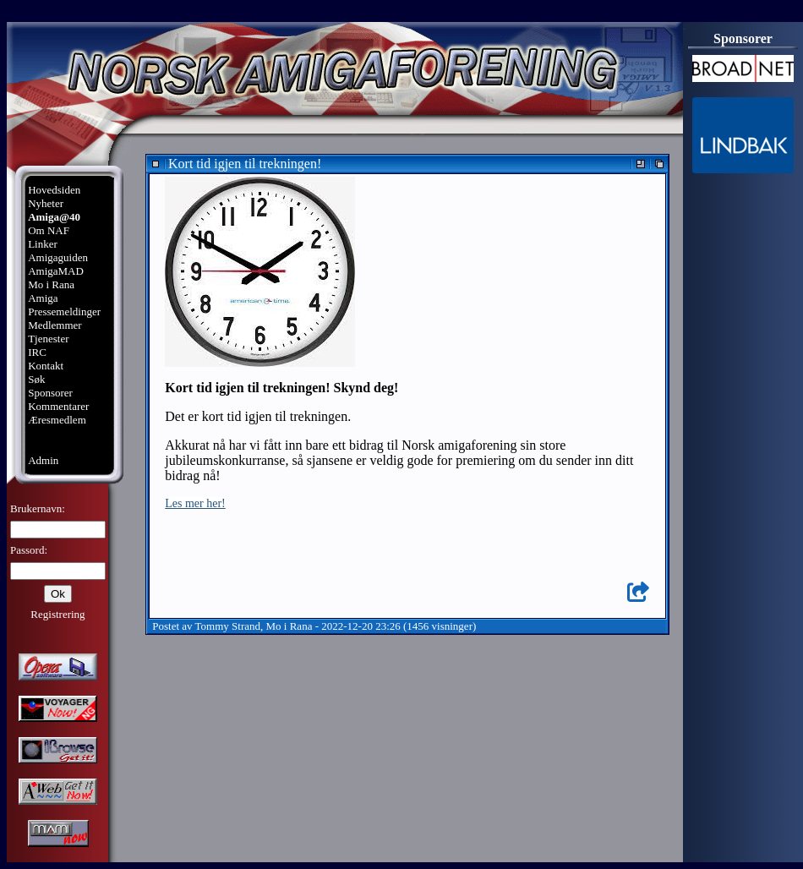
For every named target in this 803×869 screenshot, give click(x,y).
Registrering (57, 614)
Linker (42, 244)
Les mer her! (195, 503)
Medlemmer (55, 325)
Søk (36, 379)
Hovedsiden (54, 189)
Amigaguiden (58, 257)
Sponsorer (50, 392)
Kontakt (45, 365)
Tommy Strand (227, 626)
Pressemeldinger (64, 311)
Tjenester (48, 338)
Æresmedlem (57, 419)
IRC (37, 352)
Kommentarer (58, 406)
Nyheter (45, 203)
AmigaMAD (56, 271)
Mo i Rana (51, 284)
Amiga (42, 298)
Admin (43, 460)
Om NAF (48, 230)
